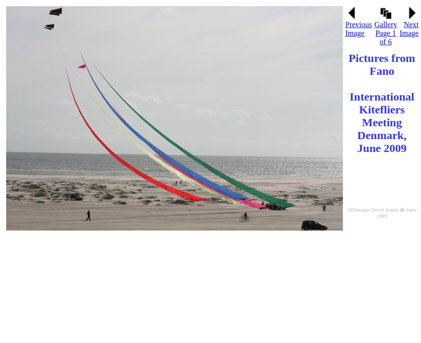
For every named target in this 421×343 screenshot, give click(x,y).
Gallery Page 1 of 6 (385, 30)
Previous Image (358, 25)
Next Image (409, 25)
